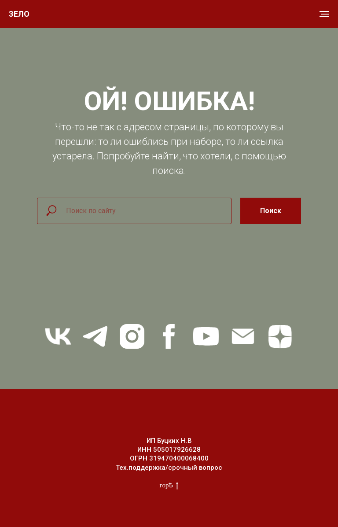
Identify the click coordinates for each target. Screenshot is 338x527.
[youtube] (206, 336)
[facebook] (169, 336)
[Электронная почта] (243, 336)
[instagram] (132, 336)
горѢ (169, 486)
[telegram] (95, 336)
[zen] (280, 336)
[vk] (58, 336)
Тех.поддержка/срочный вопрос (169, 468)
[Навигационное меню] (324, 14)
